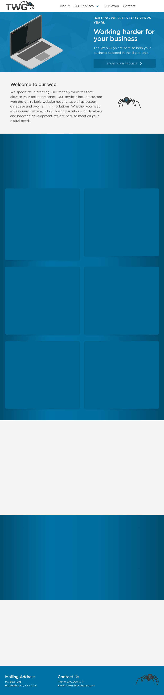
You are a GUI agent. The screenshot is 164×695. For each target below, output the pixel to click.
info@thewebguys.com (80, 685)
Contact (129, 6)
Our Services (84, 6)
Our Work (111, 6)
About (65, 6)
